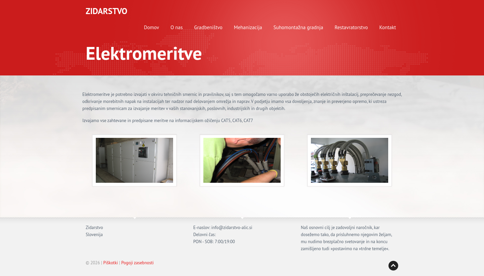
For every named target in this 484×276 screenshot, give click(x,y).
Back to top (393, 266)
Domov (151, 27)
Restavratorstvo (351, 27)
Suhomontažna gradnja (298, 27)
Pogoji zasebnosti (137, 263)
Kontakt (387, 27)
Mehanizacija (248, 27)
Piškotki (110, 263)
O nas (176, 27)
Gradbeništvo (208, 27)
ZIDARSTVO (106, 11)
